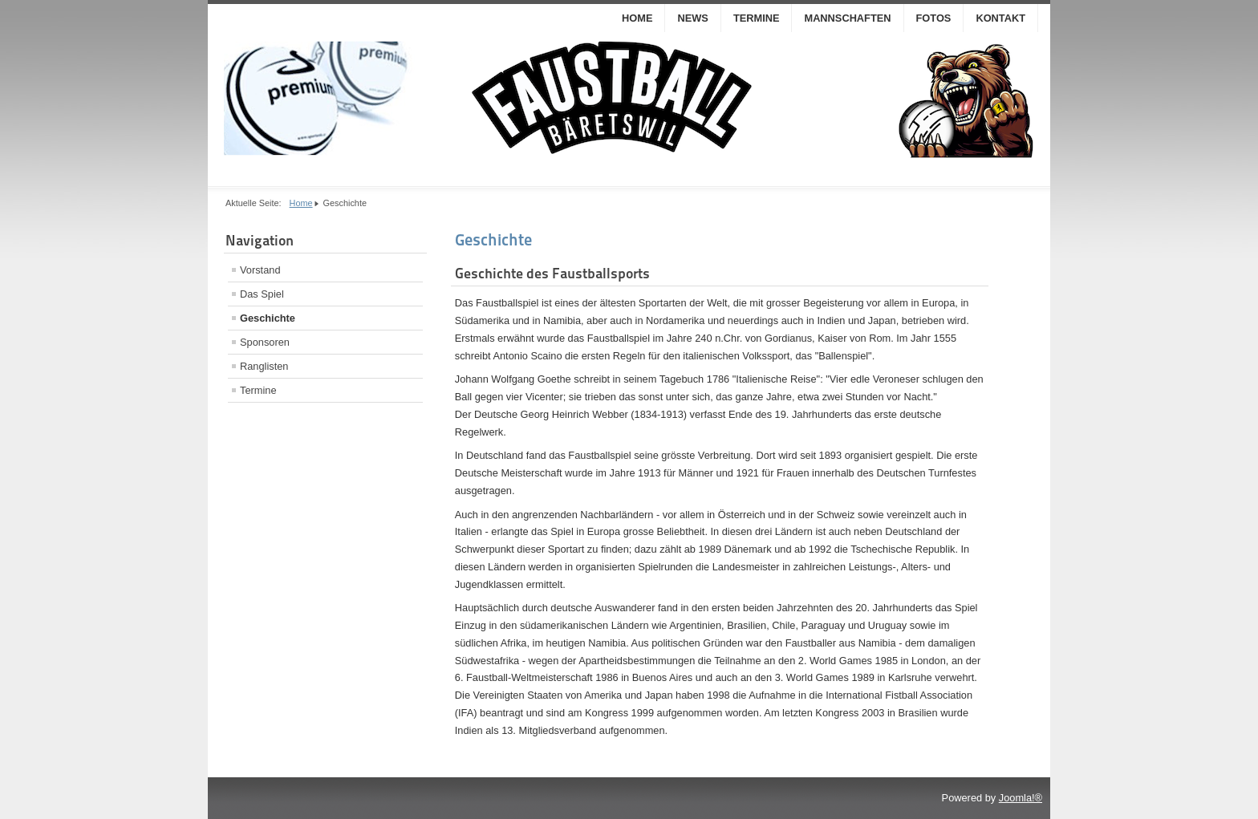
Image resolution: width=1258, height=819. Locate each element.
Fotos (934, 18)
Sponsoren (265, 342)
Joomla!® (1020, 798)
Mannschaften (847, 18)
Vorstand (260, 270)
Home (637, 18)
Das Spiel (262, 294)
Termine (756, 18)
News (692, 18)
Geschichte (267, 318)
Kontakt (1000, 18)
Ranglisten (264, 366)
